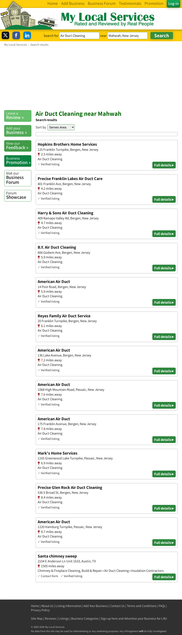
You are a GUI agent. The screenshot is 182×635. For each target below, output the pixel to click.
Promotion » (18, 160)
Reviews (50, 618)
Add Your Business (95, 606)
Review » (18, 115)
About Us (47, 606)
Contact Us (117, 606)
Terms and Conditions (142, 606)
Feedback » (18, 145)
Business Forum (18, 178)
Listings (63, 618)
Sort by (41, 127)
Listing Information (68, 606)
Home (35, 606)
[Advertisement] (91, 78)
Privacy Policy (40, 610)
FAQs (162, 606)
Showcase (18, 195)
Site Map (37, 618)
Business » (18, 130)
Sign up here (109, 618)
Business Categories (85, 618)
